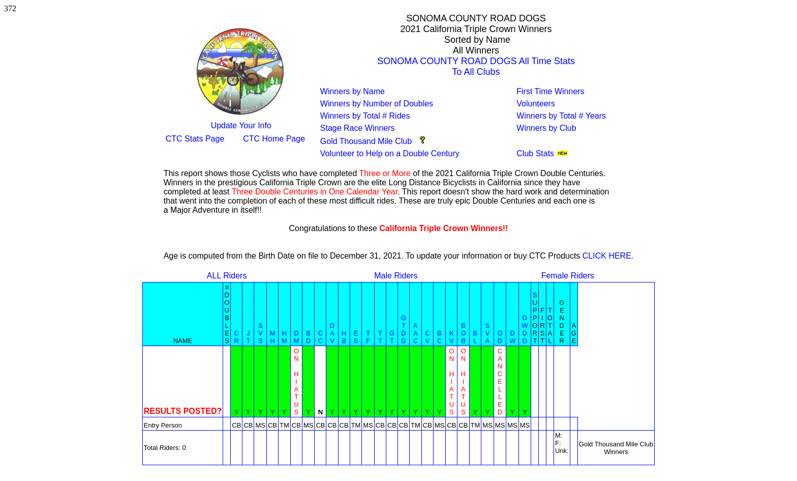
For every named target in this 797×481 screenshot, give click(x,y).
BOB (463, 333)
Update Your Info (241, 125)
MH (272, 337)
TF (368, 337)
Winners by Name (352, 91)
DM (296, 337)
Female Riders (567, 275)
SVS (260, 333)
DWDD (525, 329)
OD (499, 337)
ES (356, 337)
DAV (332, 333)
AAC (415, 333)
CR (236, 337)
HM (284, 337)
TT (380, 337)
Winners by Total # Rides (365, 115)
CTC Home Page (274, 138)
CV (427, 337)
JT (248, 337)
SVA (487, 333)
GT (391, 337)
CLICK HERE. (608, 255)
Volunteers (535, 103)
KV (451, 337)
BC (439, 337)
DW (512, 337)
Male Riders (395, 275)
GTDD (403, 329)
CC (320, 337)
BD (308, 337)
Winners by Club (546, 128)
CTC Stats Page (195, 138)
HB (344, 337)
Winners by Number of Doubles (376, 103)
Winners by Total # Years (561, 115)
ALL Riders (227, 275)
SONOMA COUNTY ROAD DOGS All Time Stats (476, 61)
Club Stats (535, 153)
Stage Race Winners (357, 128)
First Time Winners (550, 91)
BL (475, 337)
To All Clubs (476, 72)
